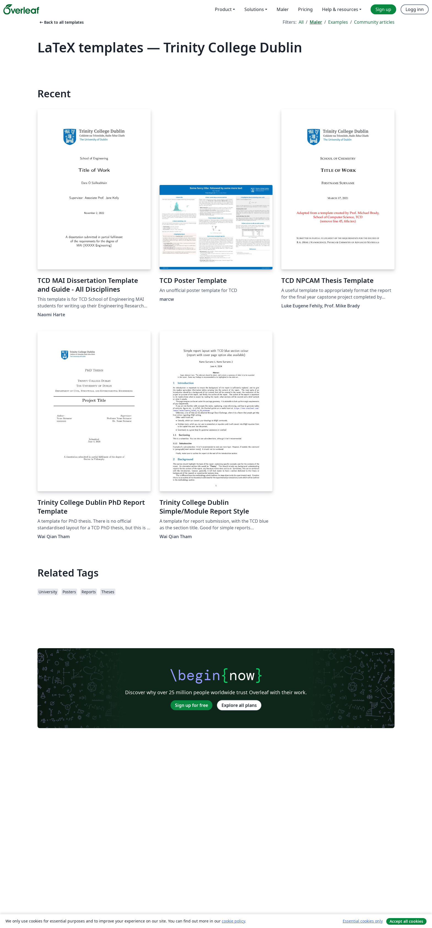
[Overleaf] (21, 9)
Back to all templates (61, 22)
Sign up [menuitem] (383, 9)
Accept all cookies (406, 921)
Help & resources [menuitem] (340, 9)
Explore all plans (239, 705)
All (301, 22)
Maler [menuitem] (283, 9)
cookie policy (233, 921)
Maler (316, 22)
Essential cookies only (363, 921)
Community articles (374, 22)
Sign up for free (191, 705)
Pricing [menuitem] (305, 9)
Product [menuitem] (223, 9)
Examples (338, 22)
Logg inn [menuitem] (415, 9)
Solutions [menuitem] (254, 9)
